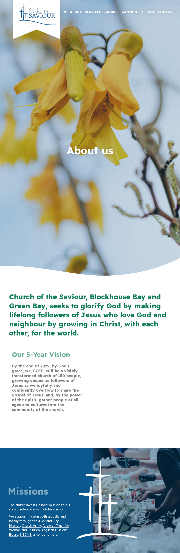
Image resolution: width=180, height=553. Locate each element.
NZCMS (26, 534)
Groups (111, 12)
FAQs (150, 12)
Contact (166, 12)
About (76, 12)
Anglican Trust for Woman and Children (39, 527)
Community (132, 12)
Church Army (31, 525)
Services (93, 12)
